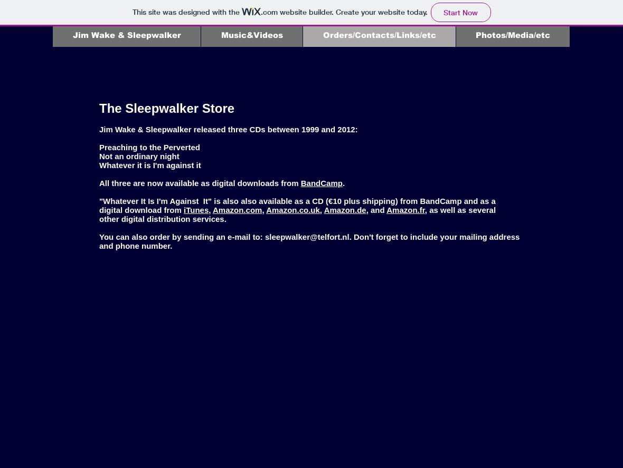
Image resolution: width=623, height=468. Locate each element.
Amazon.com (237, 210)
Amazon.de (345, 210)
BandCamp (322, 183)
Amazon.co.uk (293, 210)
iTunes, (197, 210)
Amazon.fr (405, 210)
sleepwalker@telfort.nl (307, 236)
